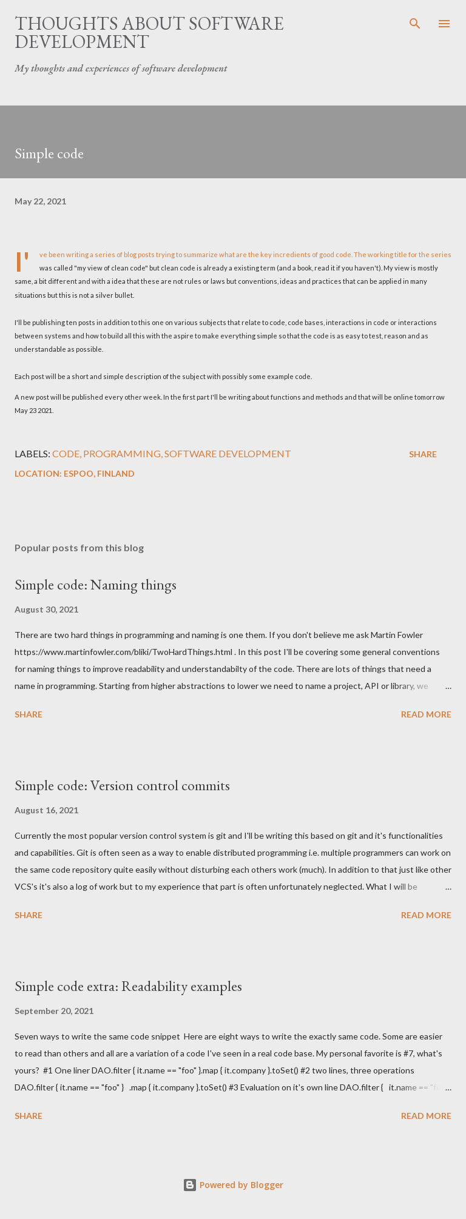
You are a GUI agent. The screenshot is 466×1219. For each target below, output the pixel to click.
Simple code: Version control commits (122, 785)
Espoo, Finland (99, 473)
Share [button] (423, 454)
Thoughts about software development (149, 32)
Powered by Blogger (233, 1184)
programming (122, 453)
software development (227, 453)
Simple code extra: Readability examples (128, 985)
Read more (426, 714)
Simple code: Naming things (96, 584)
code (65, 453)
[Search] (415, 22)
